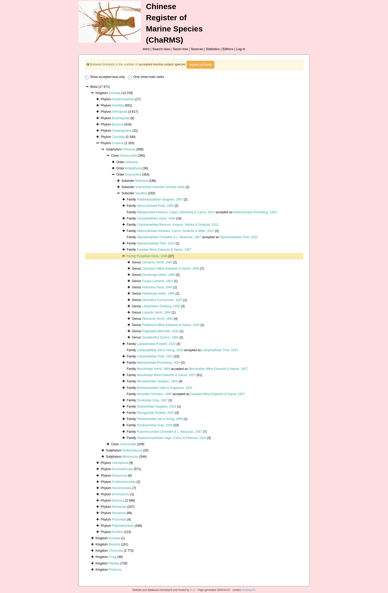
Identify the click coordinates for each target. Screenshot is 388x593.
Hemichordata (121, 488)
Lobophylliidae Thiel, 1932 (220, 350)
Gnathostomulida (124, 482)
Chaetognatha (121, 130)
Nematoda (119, 507)
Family (132, 256)
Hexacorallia (128, 155)
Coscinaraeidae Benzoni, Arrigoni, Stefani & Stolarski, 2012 (178, 224)
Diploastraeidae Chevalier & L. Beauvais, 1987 (169, 237)
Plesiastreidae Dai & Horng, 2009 (160, 419)
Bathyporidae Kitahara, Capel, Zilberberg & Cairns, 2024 (176, 212)
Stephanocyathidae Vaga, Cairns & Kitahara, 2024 (171, 438)
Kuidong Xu (249, 590)
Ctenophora (120, 463)
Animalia (115, 93)
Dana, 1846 (157, 287)
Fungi (112, 557)
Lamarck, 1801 (157, 281)
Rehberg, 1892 (161, 306)
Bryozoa (117, 124)
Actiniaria (131, 162)
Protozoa (115, 569)
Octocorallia (128, 444)
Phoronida (119, 519)
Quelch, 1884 (160, 337)
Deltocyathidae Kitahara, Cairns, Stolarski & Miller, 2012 (175, 231)
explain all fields (200, 64)
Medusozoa (130, 456)
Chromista (116, 550)
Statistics (213, 49)
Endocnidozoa (132, 450)
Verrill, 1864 (157, 262)
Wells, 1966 (158, 275)
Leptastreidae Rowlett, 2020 (156, 344)
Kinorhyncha (120, 494)
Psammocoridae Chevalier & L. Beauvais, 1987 (169, 432)
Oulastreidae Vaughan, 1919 (156, 406)
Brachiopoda (120, 118)
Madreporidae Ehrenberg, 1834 (255, 212)
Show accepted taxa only (105, 77)
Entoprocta (119, 475)
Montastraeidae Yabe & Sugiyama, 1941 (164, 388)
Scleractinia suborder (160, 187)
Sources (197, 49)
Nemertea (119, 513)
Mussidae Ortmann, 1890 (154, 394)
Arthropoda (119, 112)
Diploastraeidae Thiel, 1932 (239, 237)
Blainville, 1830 (160, 331)
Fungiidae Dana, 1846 (152, 256)
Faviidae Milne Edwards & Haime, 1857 (164, 249)
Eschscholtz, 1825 (162, 300)
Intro (146, 49)
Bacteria (114, 544)
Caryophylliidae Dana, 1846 (156, 218)
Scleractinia (133, 174)
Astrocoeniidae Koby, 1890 (155, 206)
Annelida (118, 105)
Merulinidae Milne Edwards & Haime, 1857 (218, 369)
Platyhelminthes (123, 526)
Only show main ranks (146, 77)
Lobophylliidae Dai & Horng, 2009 (160, 350)
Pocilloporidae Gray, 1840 (154, 425)
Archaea (114, 538)
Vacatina (141, 193)
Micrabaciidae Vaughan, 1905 (157, 381)
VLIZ (192, 590)
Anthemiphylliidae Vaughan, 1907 (160, 199)
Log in (240, 49)
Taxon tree (180, 49)
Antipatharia (133, 168)
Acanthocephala (123, 99)
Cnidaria (118, 143)
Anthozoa (128, 149)
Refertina (141, 181)
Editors (227, 49)
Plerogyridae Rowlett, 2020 (155, 413)
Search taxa (161, 49)
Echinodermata (122, 469)
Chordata (118, 137)
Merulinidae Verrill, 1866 (153, 369)
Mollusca (118, 500)
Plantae (114, 563)
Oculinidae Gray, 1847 (152, 400)
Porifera (117, 532)
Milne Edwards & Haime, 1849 (170, 268)
